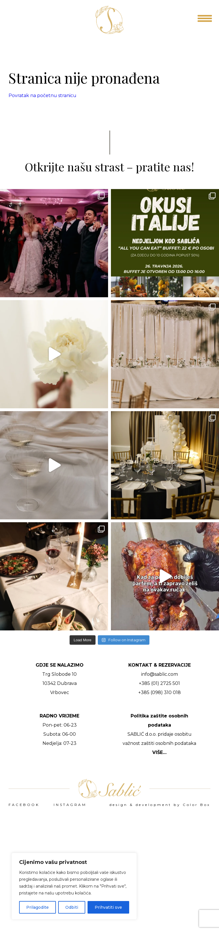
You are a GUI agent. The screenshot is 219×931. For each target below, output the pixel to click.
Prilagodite (37, 907)
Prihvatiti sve (108, 907)
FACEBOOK (24, 805)
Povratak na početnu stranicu (42, 95)
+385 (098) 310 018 (159, 692)
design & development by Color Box (160, 805)
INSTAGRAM (70, 805)
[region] (74, 886)
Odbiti (71, 907)
